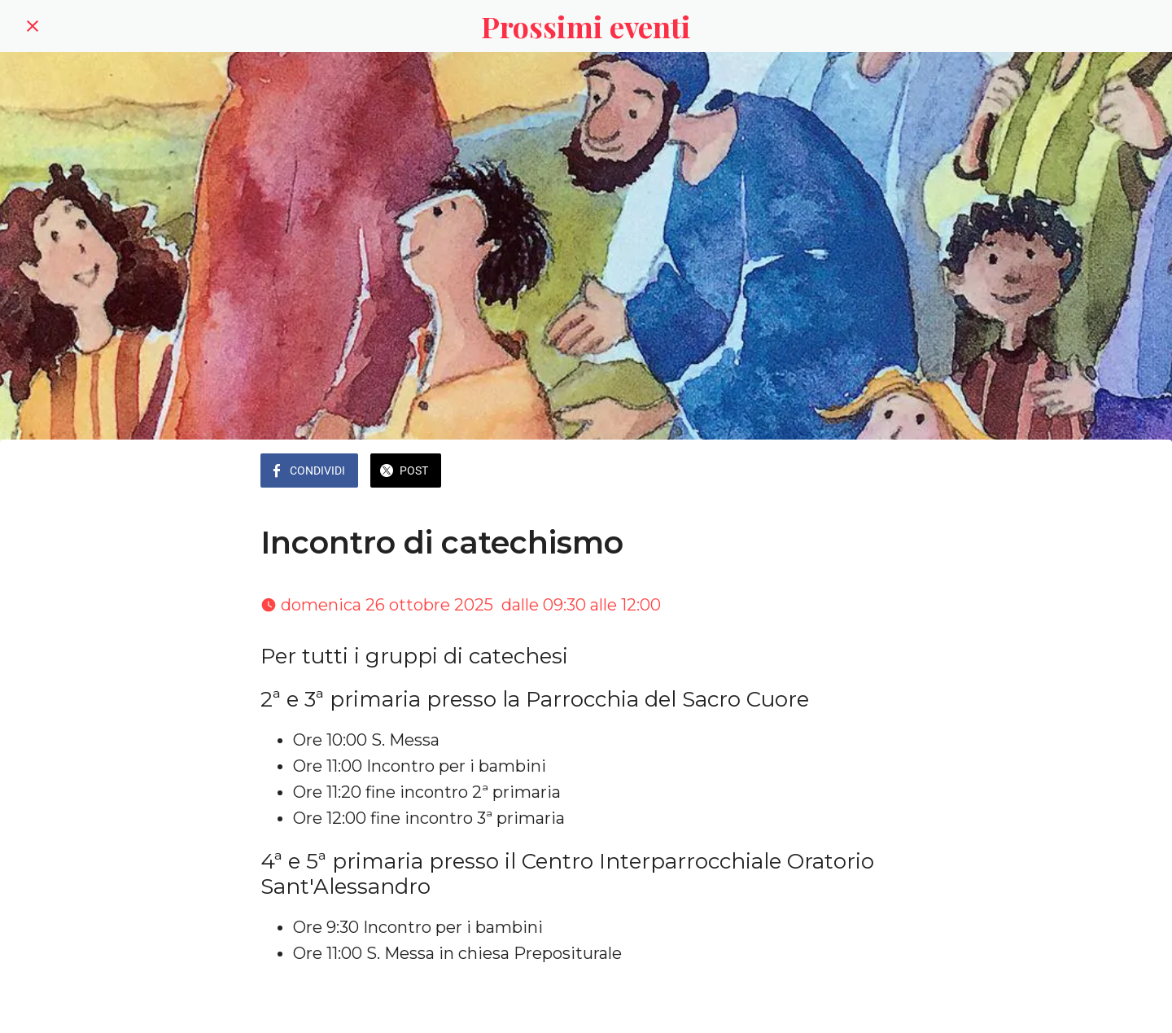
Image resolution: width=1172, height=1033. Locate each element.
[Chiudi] (32, 26)
